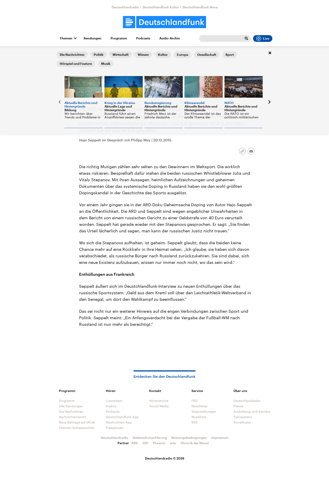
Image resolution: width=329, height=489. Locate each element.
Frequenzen (115, 428)
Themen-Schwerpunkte (76, 428)
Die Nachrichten (71, 411)
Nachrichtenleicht (72, 417)
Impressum (219, 437)
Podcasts (143, 38)
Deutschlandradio (125, 7)
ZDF (145, 443)
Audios (111, 406)
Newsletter (199, 406)
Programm (119, 38)
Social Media (159, 406)
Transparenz (242, 417)
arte (173, 443)
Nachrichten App (119, 422)
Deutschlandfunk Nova (200, 7)
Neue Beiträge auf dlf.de (77, 422)
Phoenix (159, 443)
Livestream (114, 401)
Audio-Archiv (169, 38)
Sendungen (92, 38)
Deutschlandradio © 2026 (164, 458)
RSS (194, 422)
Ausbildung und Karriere (251, 411)
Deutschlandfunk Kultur (161, 7)
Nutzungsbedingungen (189, 437)
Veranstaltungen (203, 411)
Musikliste (198, 417)
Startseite (64, 53)
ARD (134, 443)
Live (262, 38)
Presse (238, 406)
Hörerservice (158, 401)
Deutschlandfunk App (122, 417)
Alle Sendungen (87, 53)
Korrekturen (242, 422)
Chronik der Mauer (194, 443)
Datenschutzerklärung (150, 437)
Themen (66, 38)
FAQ (194, 401)
